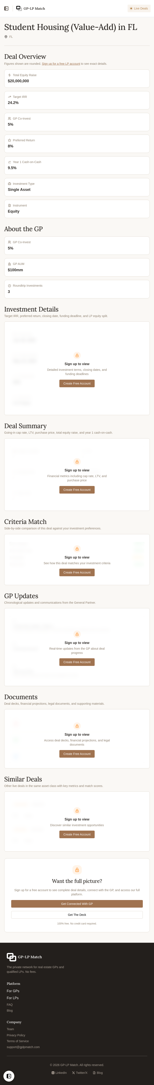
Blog (10, 1010)
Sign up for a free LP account (61, 63)
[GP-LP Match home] (30, 8)
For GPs (13, 991)
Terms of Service (18, 1041)
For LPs (13, 998)
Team (10, 1029)
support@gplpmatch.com (23, 1047)
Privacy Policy (16, 1035)
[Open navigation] (6, 8)
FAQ (10, 1004)
